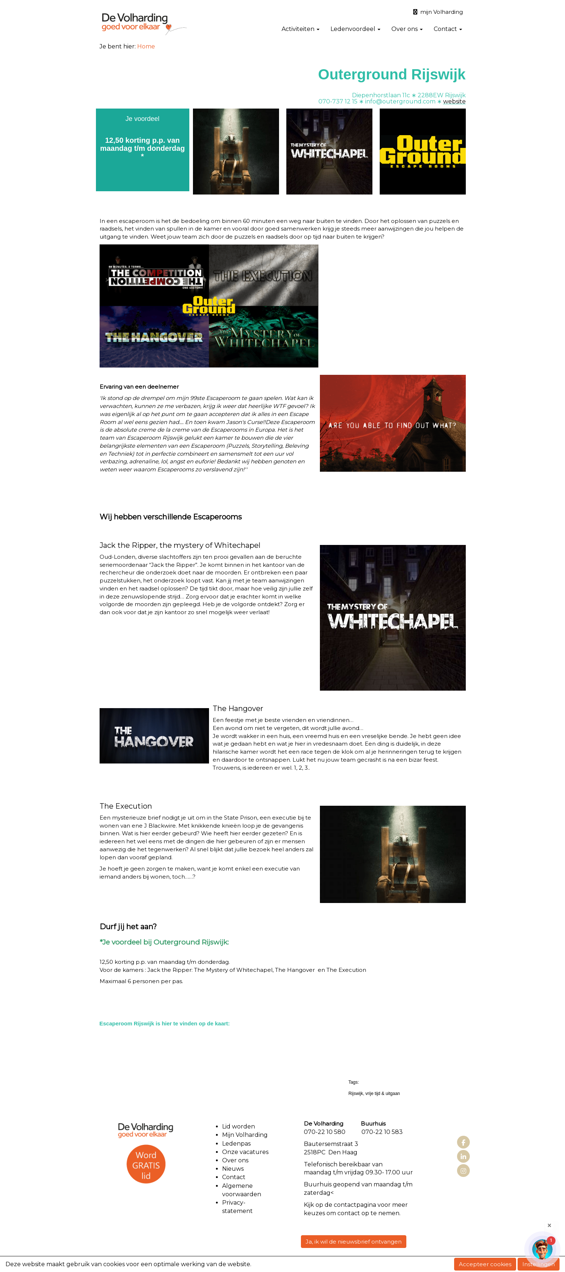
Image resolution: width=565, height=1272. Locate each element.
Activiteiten (301, 28)
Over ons (407, 28)
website (454, 101)
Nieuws (233, 1168)
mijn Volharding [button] (438, 11)
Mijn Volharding (245, 1134)
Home (146, 46)
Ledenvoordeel (355, 28)
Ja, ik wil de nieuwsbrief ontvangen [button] (354, 1241)
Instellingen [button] (538, 1264)
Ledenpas (236, 1143)
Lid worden (238, 1126)
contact (345, 1204)
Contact (448, 28)
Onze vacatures (246, 1152)
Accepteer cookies (485, 1264)
